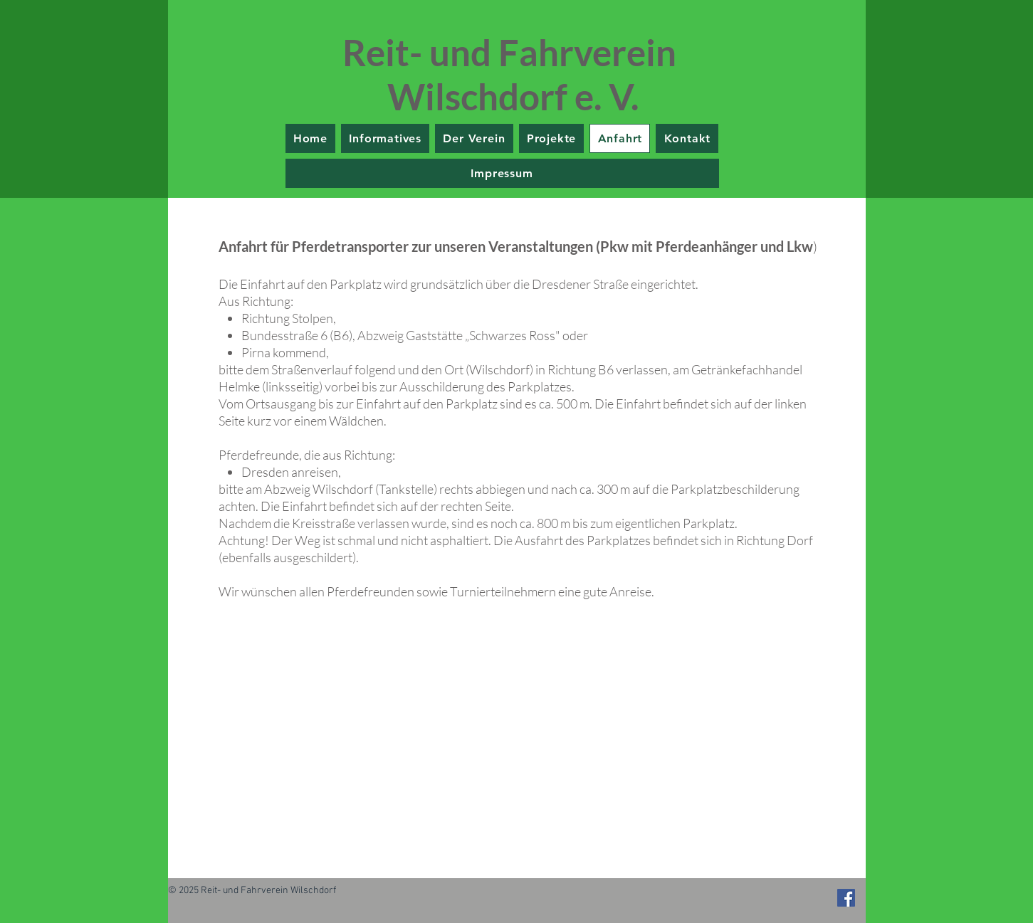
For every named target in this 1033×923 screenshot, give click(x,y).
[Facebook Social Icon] (846, 898)
